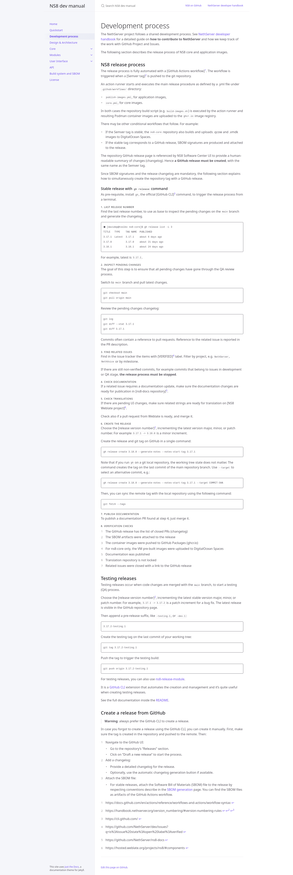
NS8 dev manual (67, 6)
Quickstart (56, 30)
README (162, 700)
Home (53, 24)
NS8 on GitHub (193, 5)
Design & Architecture (63, 42)
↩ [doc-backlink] (232, 802)
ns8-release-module (170, 679)
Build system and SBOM (65, 73)
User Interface (59, 61)
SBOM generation (180, 789)
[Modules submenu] (91, 55)
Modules (55, 55)
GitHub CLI (117, 687)
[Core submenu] (91, 49)
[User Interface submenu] (91, 61)
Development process (64, 36)
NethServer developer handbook (225, 5)
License (54, 80)
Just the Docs (72, 866)
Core (53, 49)
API (52, 67)
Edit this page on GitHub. (114, 867)
